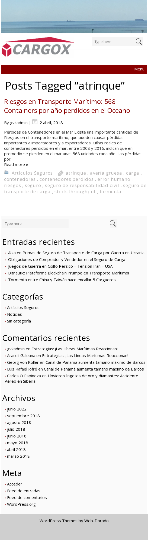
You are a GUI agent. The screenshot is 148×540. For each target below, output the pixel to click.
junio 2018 (17, 436)
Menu (139, 69)
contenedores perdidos (67, 179)
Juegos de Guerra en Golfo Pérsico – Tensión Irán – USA (60, 266)
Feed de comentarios (27, 497)
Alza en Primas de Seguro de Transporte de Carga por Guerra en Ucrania (76, 252)
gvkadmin (19, 122)
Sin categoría (19, 321)
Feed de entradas (23, 490)
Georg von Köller (23, 362)
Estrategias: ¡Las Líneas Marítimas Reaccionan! (74, 348)
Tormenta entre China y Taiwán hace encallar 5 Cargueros (62, 279)
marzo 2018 (18, 456)
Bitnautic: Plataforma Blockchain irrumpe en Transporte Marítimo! (68, 273)
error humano (114, 179)
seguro (33, 185)
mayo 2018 (17, 442)
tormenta (110, 191)
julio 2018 (16, 429)
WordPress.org (21, 504)
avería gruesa (106, 173)
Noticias (14, 314)
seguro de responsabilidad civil (82, 185)
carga (132, 173)
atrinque (76, 173)
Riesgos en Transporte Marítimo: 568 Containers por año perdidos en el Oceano (67, 106)
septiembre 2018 (23, 415)
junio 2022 (17, 409)
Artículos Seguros (32, 173)
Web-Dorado (96, 520)
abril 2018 (16, 449)
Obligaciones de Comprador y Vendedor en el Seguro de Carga (66, 259)
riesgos (12, 185)
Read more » (16, 164)
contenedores (20, 179)
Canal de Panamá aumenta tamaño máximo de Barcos (96, 362)
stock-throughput (75, 191)
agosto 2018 (19, 422)
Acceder (14, 484)
